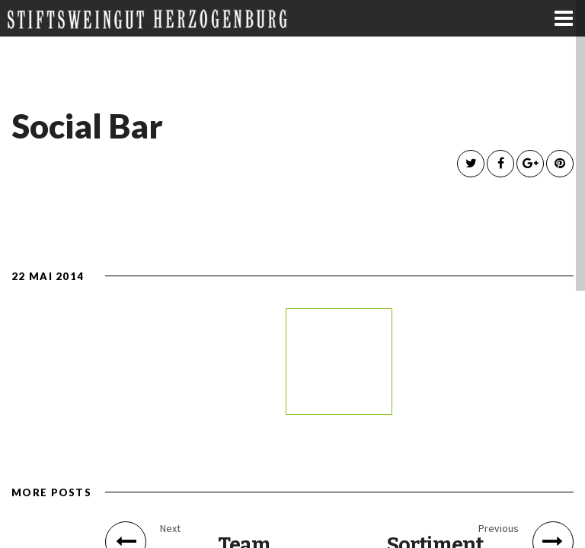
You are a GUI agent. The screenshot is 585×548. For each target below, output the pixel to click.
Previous (498, 528)
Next (170, 528)
